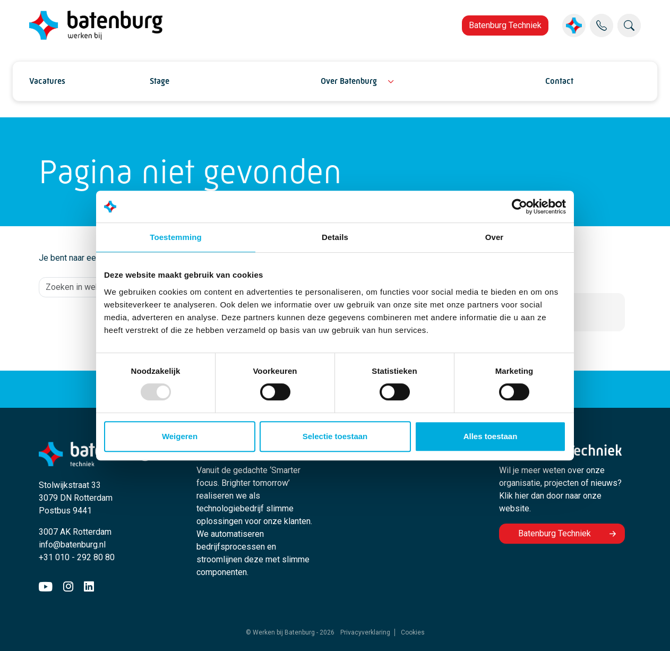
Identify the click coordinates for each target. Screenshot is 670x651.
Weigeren (179, 436)
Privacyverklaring (365, 632)
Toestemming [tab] (176, 237)
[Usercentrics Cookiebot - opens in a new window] (519, 207)
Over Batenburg (349, 81)
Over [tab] (494, 237)
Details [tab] (335, 237)
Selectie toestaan (335, 436)
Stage (159, 81)
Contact (559, 81)
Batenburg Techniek (505, 25)
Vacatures (47, 81)
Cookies (413, 632)
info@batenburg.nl (72, 544)
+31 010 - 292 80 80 (77, 557)
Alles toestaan (490, 436)
